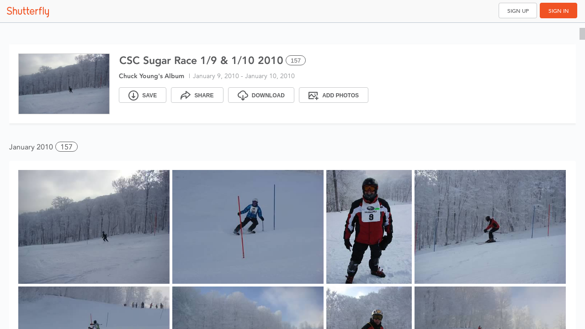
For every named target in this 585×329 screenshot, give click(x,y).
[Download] (261, 95)
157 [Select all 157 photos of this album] (296, 60)
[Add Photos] (333, 95)
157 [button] (66, 147)
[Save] (142, 95)
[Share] (197, 95)
